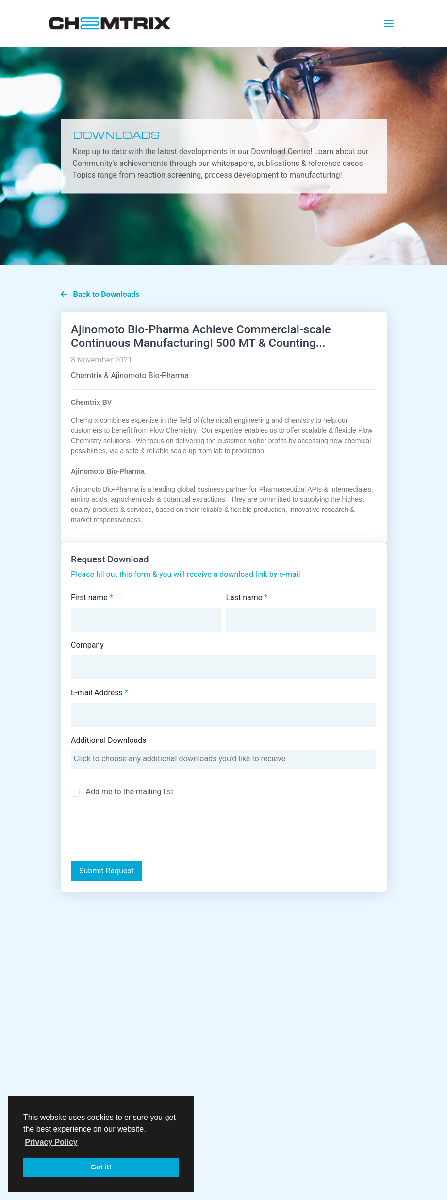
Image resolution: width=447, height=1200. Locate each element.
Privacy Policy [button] (51, 1142)
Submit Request (106, 870)
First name (92, 597)
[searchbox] (223, 759)
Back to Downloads (100, 294)
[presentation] (142, 830)
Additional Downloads (109, 740)
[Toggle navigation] (388, 23)
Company (87, 645)
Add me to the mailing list (129, 791)
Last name (247, 597)
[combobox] (223, 759)
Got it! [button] (101, 1167)
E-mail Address (99, 692)
